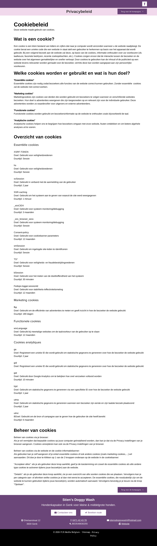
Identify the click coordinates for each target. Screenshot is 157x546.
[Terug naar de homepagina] (132, 11)
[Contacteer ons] (63, 513)
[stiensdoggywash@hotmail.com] (124, 520)
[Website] (124, 524)
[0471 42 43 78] (78, 520)
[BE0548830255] (78, 524)
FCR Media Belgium (70, 532)
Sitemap (86, 532)
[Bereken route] (93, 513)
